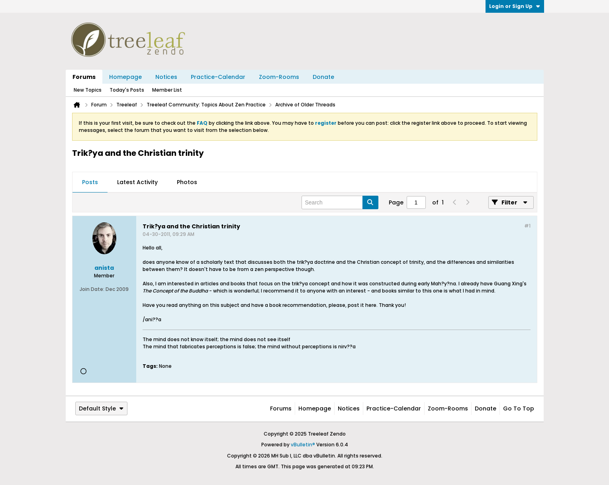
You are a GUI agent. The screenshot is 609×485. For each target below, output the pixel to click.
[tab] (90, 182)
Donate (323, 77)
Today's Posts (127, 89)
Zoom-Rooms (279, 77)
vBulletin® (303, 444)
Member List (167, 89)
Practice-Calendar (218, 77)
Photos (187, 182)
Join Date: (92, 289)
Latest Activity (137, 182)
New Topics (88, 89)
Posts (90, 182)
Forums (84, 77)
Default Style (101, 408)
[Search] (340, 202)
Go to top (518, 408)
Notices (166, 77)
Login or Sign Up (514, 6)
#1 (527, 225)
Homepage (125, 77)
